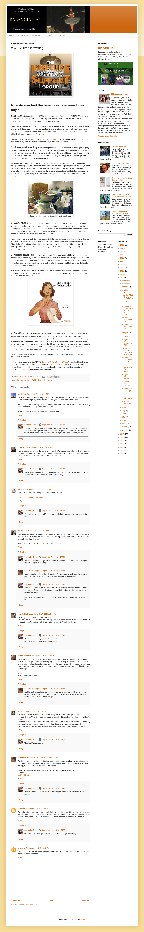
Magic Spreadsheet (51, 139)
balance (20, 380)
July (124, 411)
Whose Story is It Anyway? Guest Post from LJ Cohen (121, 196)
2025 (122, 248)
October (125, 287)
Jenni (20, 711)
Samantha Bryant (31, 425)
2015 (122, 434)
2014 (122, 437)
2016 (122, 277)
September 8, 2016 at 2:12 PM (53, 571)
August (125, 407)
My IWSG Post (23, 775)
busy (25, 380)
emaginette (22, 489)
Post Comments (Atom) (29, 905)
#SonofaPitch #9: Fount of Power (127, 334)
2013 (122, 441)
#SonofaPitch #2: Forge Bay (127, 391)
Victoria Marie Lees (25, 614)
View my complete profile (107, 136)
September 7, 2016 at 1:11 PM (53, 425)
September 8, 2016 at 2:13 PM (53, 689)
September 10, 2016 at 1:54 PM (53, 830)
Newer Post (16, 901)
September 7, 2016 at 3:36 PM (45, 614)
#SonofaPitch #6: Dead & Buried (127, 360)
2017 (122, 274)
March (124, 424)
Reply (20, 415)
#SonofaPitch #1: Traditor (127, 397)
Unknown (21, 809)
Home (11, 35)
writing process (47, 380)
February (125, 427)
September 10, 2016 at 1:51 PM (53, 635)
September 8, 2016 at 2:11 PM (47, 758)
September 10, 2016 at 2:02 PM (37, 848)
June (124, 414)
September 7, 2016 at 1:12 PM (53, 469)
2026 (122, 245)
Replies (23, 420)
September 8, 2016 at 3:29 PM (37, 809)
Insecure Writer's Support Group (55, 362)
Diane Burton (23, 447)
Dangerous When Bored (54, 35)
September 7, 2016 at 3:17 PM (53, 557)
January (125, 430)
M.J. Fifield (22, 394)
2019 (122, 268)
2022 (122, 258)
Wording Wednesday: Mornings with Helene (120, 212)
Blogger (82, 920)
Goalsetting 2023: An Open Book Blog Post (122, 179)
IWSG (34, 380)
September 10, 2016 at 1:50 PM (53, 584)
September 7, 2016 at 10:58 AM (40, 447)
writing (39, 380)
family (29, 380)
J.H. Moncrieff (23, 531)
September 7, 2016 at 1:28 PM (40, 531)
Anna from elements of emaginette (30, 497)
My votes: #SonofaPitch (127, 320)
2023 (122, 255)
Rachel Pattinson (24, 656)
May (124, 417)
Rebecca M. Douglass (32, 571)
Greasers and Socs (119, 147)
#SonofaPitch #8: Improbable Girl (127, 342)
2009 (122, 454)
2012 (122, 444)
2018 (122, 271)
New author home (106, 48)
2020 (122, 265)
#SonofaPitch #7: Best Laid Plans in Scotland (127, 351)
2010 (122, 450)
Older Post (85, 901)
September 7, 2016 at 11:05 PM (34, 711)
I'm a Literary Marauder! (120, 163)
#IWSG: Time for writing (127, 402)
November (126, 284)
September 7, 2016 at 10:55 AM (38, 394)
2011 (122, 447)
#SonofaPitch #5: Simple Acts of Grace (127, 368)
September (126, 290)
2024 (122, 251)
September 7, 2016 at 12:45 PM (39, 489)
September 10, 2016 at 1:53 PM (53, 788)
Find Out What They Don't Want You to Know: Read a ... (127, 299)
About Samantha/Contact (29, 35)
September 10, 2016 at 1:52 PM (53, 740)
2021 (122, 261)
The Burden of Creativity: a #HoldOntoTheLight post (127, 310)
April (124, 420)
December (126, 280)
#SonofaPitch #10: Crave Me (127, 327)
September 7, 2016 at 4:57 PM (43, 656)
